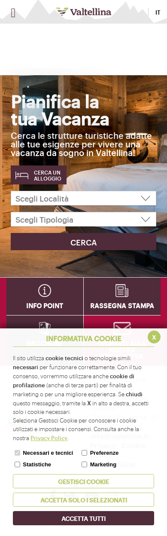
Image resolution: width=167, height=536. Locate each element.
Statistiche (37, 464)
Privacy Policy (48, 437)
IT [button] (158, 12)
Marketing (103, 464)
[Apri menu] (13, 12)
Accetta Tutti (83, 518)
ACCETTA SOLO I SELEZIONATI (83, 500)
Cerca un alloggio (47, 175)
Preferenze (104, 453)
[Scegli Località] (83, 198)
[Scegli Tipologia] (83, 219)
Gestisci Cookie (83, 481)
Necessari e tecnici (48, 453)
